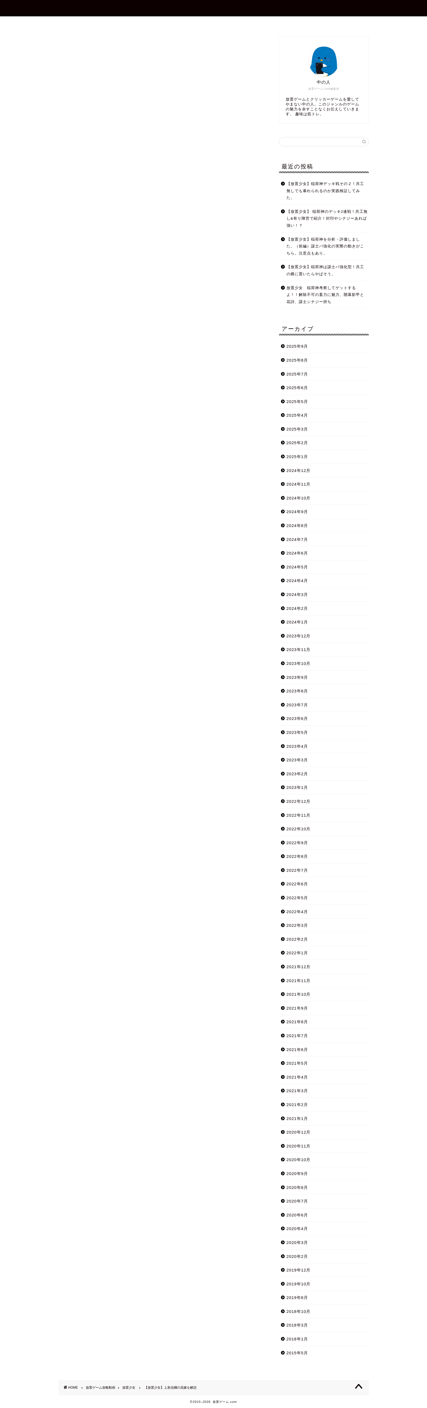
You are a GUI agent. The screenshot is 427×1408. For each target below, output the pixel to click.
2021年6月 (297, 1049)
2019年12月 (298, 1270)
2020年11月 (298, 1146)
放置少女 (67, 44)
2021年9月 (297, 1008)
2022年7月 (297, 870)
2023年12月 (298, 636)
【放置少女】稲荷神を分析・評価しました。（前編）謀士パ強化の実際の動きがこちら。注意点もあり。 (325, 246)
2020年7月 (297, 1201)
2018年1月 (297, 1339)
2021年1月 (297, 1118)
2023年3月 (297, 760)
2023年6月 (297, 718)
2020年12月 (298, 1132)
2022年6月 (297, 884)
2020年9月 (297, 1173)
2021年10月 (298, 994)
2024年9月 (297, 511)
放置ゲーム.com (213, 7)
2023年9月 (297, 677)
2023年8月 (297, 691)
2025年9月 (297, 346)
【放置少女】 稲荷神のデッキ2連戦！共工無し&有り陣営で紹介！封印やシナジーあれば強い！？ (327, 219)
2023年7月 (297, 705)
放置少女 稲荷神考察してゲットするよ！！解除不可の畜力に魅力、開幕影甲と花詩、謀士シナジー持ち (325, 295)
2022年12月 (298, 801)
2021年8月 (297, 1021)
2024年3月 (297, 594)
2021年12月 (298, 966)
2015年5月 (297, 1353)
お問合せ (218, 22)
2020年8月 (297, 1187)
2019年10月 (298, 1284)
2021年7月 (297, 1035)
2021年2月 (297, 1104)
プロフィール (183, 22)
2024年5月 (297, 567)
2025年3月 (297, 429)
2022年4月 (297, 911)
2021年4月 (297, 1077)
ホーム (149, 22)
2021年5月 (297, 1063)
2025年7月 (297, 374)
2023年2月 (297, 773)
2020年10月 (298, 1159)
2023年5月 (297, 732)
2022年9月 (297, 842)
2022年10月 (298, 828)
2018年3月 (297, 1325)
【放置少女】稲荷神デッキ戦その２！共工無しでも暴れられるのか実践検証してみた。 (325, 191)
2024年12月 (298, 470)
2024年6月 (297, 553)
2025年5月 (297, 401)
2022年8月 (297, 856)
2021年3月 (297, 1090)
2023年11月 (298, 649)
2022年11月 (298, 815)
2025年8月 (297, 360)
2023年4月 (297, 746)
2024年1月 (297, 622)
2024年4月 (297, 580)
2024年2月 (297, 608)
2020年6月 (297, 1215)
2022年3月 (297, 925)
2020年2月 (297, 1256)
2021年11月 (298, 980)
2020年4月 (297, 1228)
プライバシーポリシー (262, 22)
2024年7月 (297, 539)
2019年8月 (297, 1297)
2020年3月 (297, 1242)
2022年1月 (297, 952)
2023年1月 (297, 787)
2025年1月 (297, 456)
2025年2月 (297, 442)
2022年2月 (297, 939)
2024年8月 (297, 525)
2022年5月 (297, 897)
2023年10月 (298, 663)
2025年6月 (297, 387)
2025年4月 (297, 415)
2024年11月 (298, 484)
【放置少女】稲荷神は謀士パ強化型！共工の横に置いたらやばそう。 (325, 270)
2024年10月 (298, 498)
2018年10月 (298, 1311)
